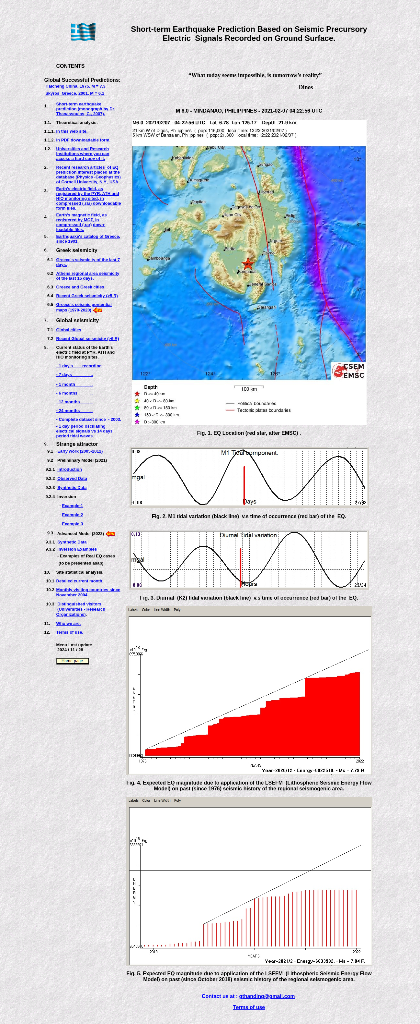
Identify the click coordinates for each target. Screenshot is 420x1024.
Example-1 (72, 505)
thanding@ (255, 996)
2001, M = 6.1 (91, 93)
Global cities (68, 329)
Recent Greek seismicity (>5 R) (87, 295)
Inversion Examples (77, 549)
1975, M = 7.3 (93, 86)
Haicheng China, (62, 86)
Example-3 (72, 523)
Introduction (69, 469)
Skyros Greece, (61, 93)
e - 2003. (112, 419)
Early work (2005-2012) (80, 451)
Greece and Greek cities (80, 287)
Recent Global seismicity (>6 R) (87, 338)
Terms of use (249, 1007)
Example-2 (72, 514)
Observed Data (72, 478)
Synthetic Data (71, 487)
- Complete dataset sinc (80, 419)
